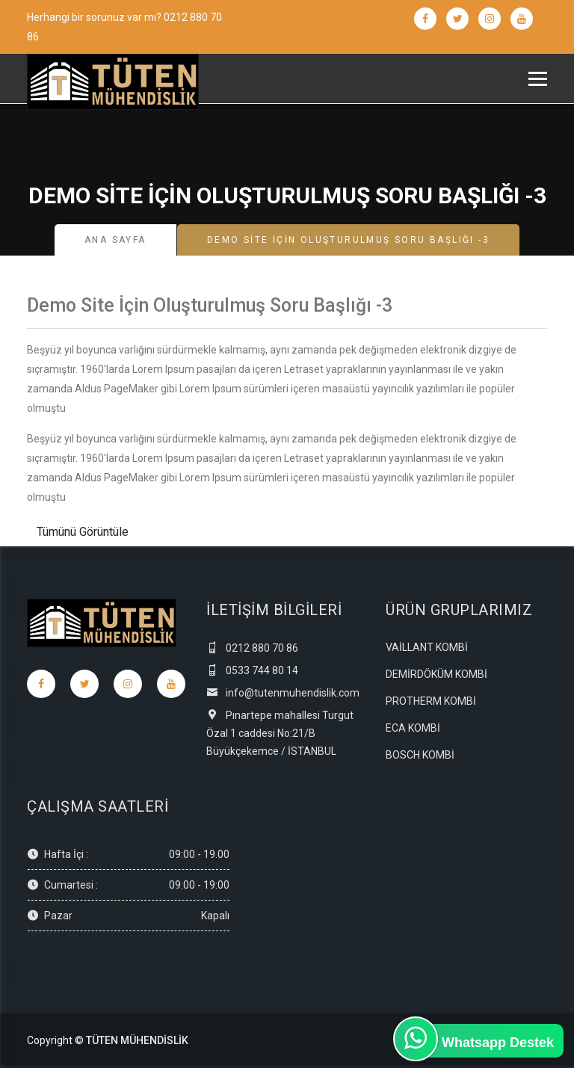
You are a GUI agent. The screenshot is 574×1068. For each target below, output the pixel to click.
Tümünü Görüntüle (83, 532)
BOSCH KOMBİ (420, 755)
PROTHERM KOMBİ (431, 701)
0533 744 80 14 (252, 670)
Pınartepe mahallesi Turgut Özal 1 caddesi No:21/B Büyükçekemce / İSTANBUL (280, 733)
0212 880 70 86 (252, 648)
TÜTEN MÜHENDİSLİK (137, 1040)
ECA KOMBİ (413, 728)
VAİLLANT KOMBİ (427, 647)
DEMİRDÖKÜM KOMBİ (436, 674)
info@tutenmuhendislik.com (282, 693)
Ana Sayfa (115, 240)
